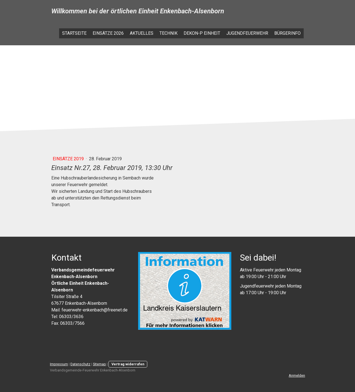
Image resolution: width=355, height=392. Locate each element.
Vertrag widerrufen (127, 364)
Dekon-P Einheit (202, 33)
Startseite (74, 33)
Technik (168, 33)
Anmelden (297, 375)
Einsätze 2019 (69, 158)
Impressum (59, 364)
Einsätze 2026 (108, 33)
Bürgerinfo (287, 33)
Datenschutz (80, 364)
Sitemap (99, 364)
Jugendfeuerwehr (247, 33)
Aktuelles (141, 33)
